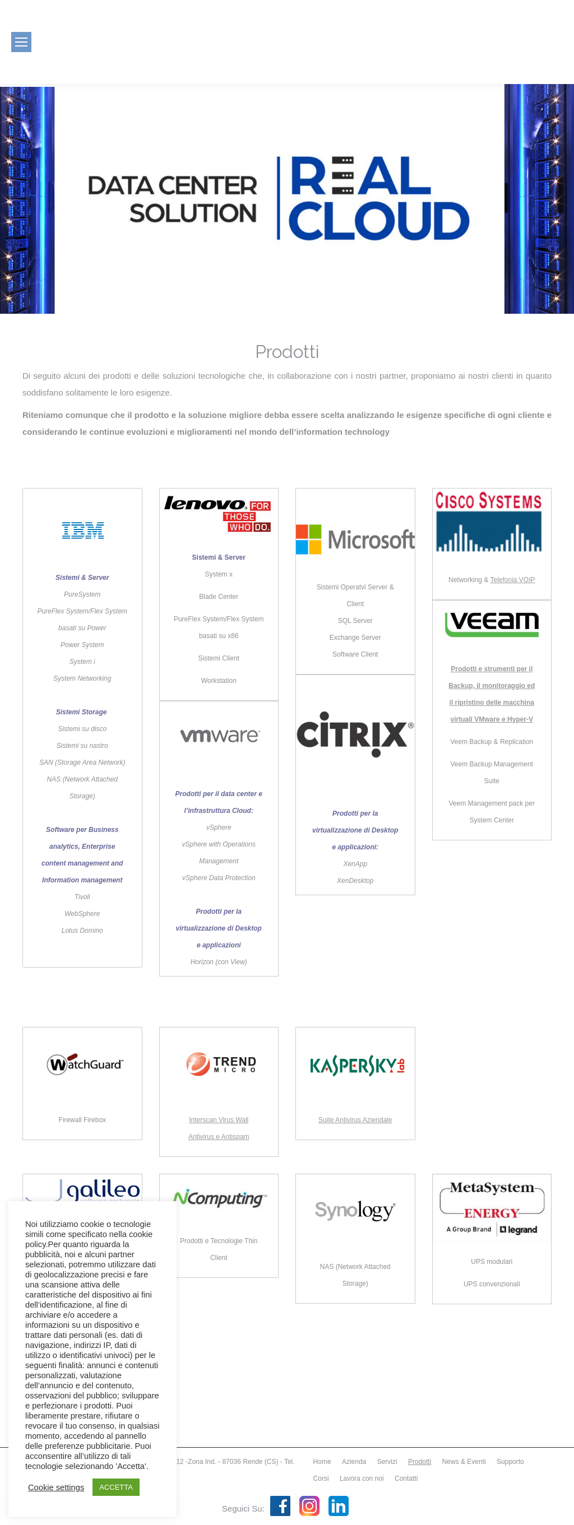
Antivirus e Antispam (218, 1137)
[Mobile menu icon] (21, 42)
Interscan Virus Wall (218, 1120)
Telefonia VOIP (512, 580)
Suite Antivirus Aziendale (355, 1120)
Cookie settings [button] (56, 1487)
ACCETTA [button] (116, 1487)
